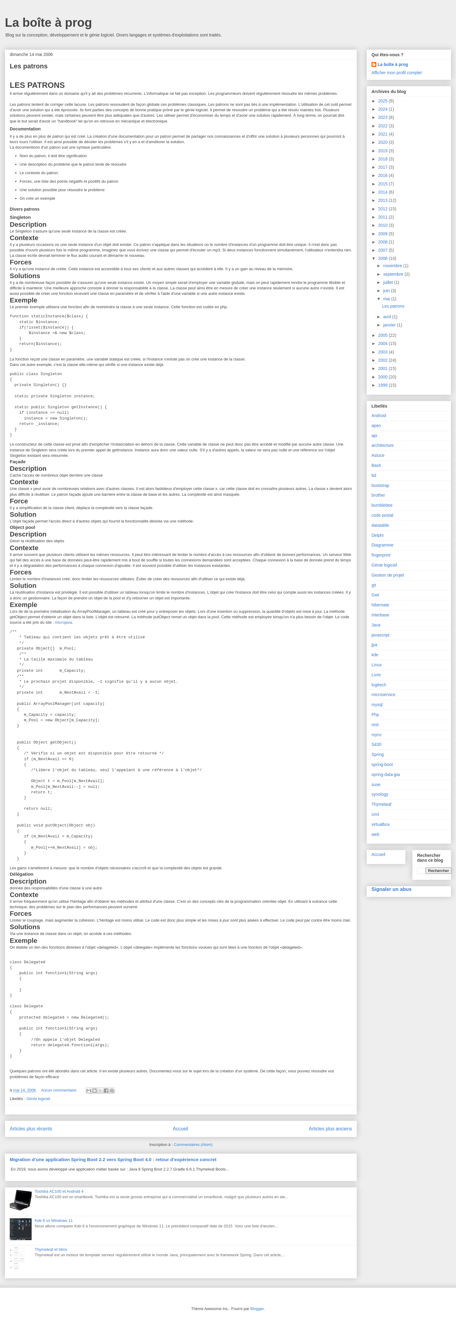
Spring (377, 754)
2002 (383, 360)
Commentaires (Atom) (193, 1144)
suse (376, 784)
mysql (377, 704)
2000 (383, 376)
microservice (383, 694)
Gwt (375, 594)
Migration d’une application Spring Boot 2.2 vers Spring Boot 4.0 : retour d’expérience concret (113, 1159)
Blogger (257, 1308)
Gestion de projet (387, 575)
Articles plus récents (31, 1128)
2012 (383, 208)
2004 (383, 343)
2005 (383, 335)
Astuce (378, 455)
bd (373, 475)
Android (378, 415)
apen (376, 425)
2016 (383, 175)
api (374, 435)
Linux (376, 664)
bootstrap (380, 485)
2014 (383, 192)
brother (378, 495)
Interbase (380, 614)
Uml (375, 814)
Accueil (180, 1128)
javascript (380, 635)
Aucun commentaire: (59, 1090)
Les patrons (29, 66)
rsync (376, 734)
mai (387, 298)
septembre (393, 274)
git (373, 585)
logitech (378, 684)
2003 (383, 352)
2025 (383, 100)
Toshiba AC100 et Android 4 (59, 1191)
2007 (383, 250)
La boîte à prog (48, 22)
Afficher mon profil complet (396, 72)
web (375, 834)
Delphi (377, 535)
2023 (383, 117)
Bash (376, 465)
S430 (376, 744)
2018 (383, 159)
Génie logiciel (38, 1098)
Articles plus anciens (330, 1128)
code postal (382, 515)
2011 (383, 217)
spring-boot (382, 764)
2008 (383, 242)
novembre (393, 265)
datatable (380, 525)
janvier (390, 324)
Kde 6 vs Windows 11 (54, 1220)
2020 (383, 142)
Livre (376, 674)
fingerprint (380, 555)
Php (375, 714)
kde (374, 654)
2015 (383, 183)
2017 (383, 167)
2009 (383, 233)
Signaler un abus (391, 889)
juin (387, 290)
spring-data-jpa (385, 774)
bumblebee (381, 505)
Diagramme (382, 545)
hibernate (380, 604)
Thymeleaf (381, 804)
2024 (383, 109)
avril (387, 316)
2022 (383, 125)
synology (379, 794)
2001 (383, 368)
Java (376, 625)
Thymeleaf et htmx (51, 1249)
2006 (383, 258)
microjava (63, 622)
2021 (383, 134)
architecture (382, 445)
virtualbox (380, 824)
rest (374, 724)
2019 (383, 150)
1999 (383, 385)
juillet (388, 282)
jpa (374, 644)
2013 (383, 200)
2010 (383, 225)
